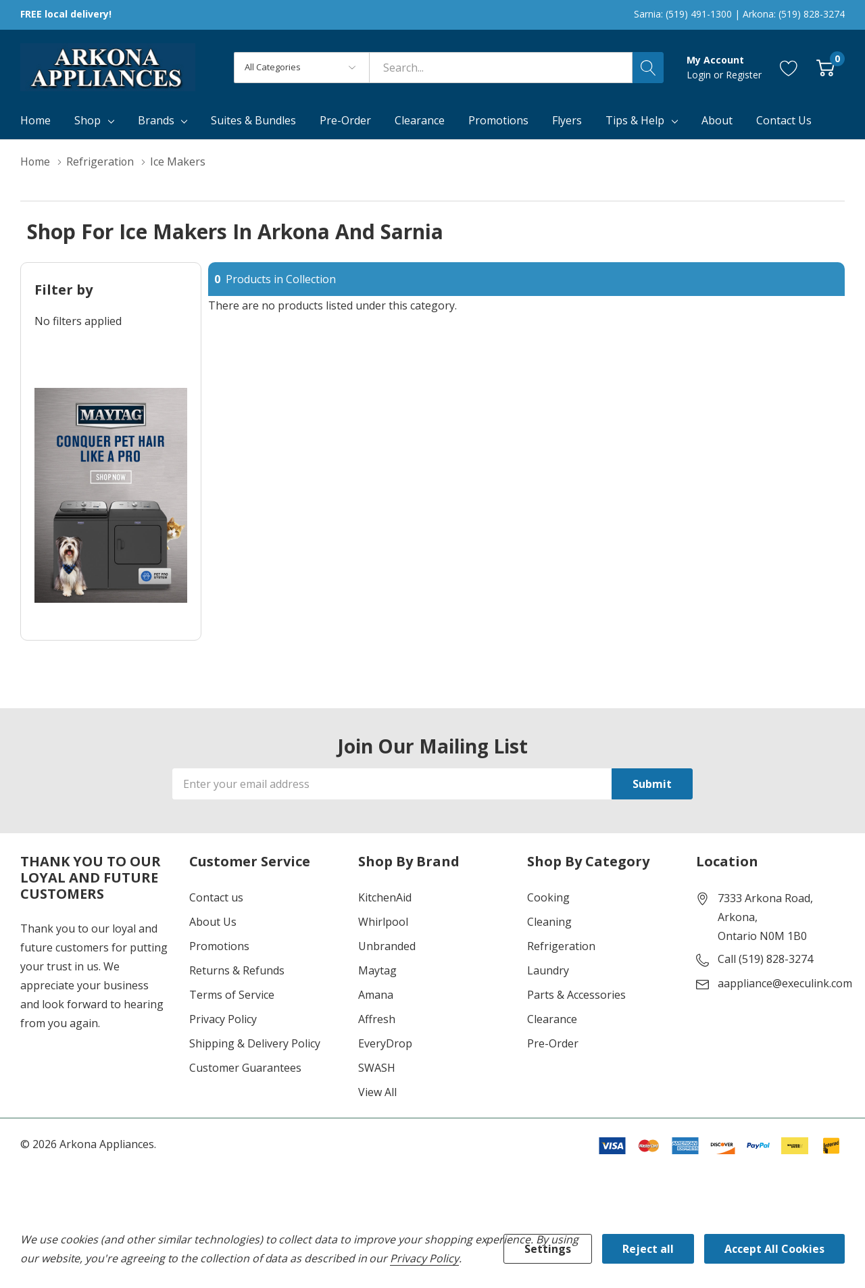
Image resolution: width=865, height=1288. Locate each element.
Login (700, 74)
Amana (375, 994)
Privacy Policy (223, 1019)
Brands (156, 120)
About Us (213, 921)
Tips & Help (635, 120)
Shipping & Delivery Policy (254, 1043)
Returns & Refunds (237, 970)
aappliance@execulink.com (785, 983)
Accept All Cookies (774, 1248)
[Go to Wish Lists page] (789, 67)
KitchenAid (385, 897)
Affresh (376, 1019)
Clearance (552, 1019)
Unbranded (387, 946)
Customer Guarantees (245, 1067)
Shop (87, 120)
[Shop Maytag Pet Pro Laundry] (110, 495)
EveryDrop (385, 1043)
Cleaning (549, 921)
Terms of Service (231, 994)
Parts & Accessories (576, 994)
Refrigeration (561, 946)
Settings (547, 1248)
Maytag (377, 970)
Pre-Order (552, 1043)
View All (377, 1092)
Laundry (548, 970)
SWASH (376, 1067)
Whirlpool (383, 921)
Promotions (219, 946)
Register (744, 74)
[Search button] (648, 67)
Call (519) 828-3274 (765, 958)
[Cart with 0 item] (825, 67)
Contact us (216, 897)
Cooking (548, 897)
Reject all (648, 1248)
